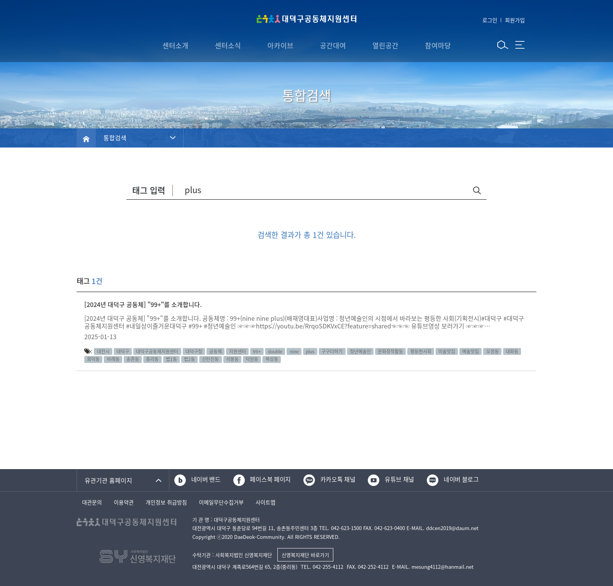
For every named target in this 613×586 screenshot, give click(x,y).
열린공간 (385, 45)
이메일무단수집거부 (221, 502)
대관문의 (92, 502)
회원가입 (515, 20)
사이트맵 (265, 502)
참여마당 (438, 45)
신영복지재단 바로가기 (305, 554)
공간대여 (333, 45)
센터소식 (228, 45)
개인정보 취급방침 (166, 502)
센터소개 (175, 45)
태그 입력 (148, 190)
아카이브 (280, 45)
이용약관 (124, 502)
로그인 (489, 20)
